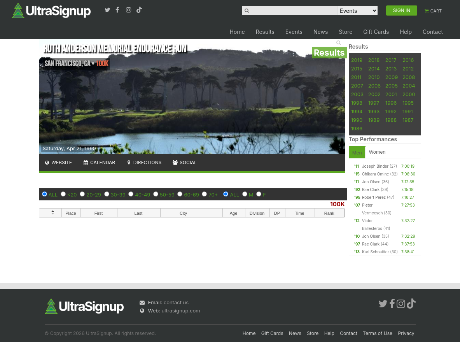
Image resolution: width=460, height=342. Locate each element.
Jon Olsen (371, 181)
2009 (391, 77)
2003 (357, 94)
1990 (357, 120)
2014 (374, 68)
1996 (391, 103)
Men (357, 153)
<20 (72, 194)
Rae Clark (371, 189)
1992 (391, 111)
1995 (408, 103)
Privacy (406, 333)
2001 (391, 94)
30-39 (118, 194)
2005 (391, 85)
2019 (356, 60)
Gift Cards (376, 31)
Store (345, 31)
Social (184, 162)
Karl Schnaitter (375, 251)
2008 (408, 77)
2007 (357, 85)
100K (337, 204)
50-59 (167, 194)
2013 (391, 68)
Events (294, 31)
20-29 (93, 194)
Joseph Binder (375, 166)
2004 (408, 85)
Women (377, 152)
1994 (357, 111)
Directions (143, 162)
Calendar (99, 162)
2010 (374, 77)
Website (58, 162)
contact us (176, 302)
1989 (374, 120)
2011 (356, 77)
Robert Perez (374, 197)
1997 (374, 103)
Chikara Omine (375, 174)
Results (265, 31)
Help (406, 31)
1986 (356, 128)
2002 (374, 94)
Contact (433, 31)
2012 (408, 68)
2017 (391, 60)
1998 (356, 103)
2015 (356, 68)
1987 (408, 120)
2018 (374, 60)
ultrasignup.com (181, 310)
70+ (213, 194)
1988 (391, 120)
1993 (374, 111)
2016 (408, 60)
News (320, 31)
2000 (408, 94)
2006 (374, 85)
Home (237, 31)
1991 (407, 111)
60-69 (191, 194)
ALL (53, 194)
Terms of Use (377, 333)
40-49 (142, 194)
